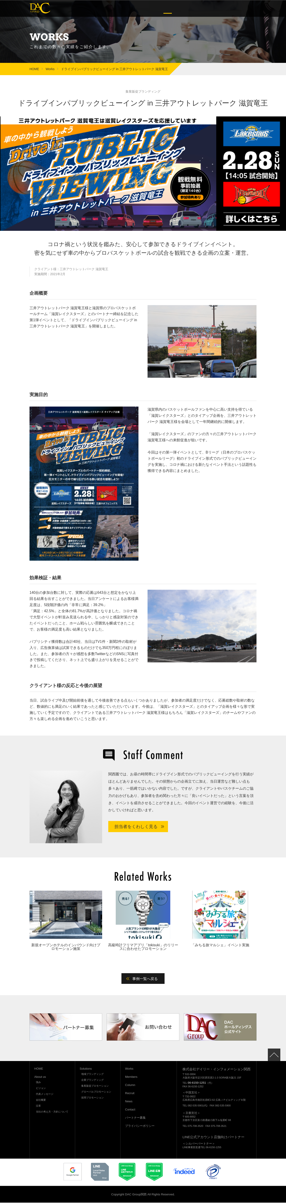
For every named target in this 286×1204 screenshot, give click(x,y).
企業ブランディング (92, 1081)
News (233, 8)
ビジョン (41, 1089)
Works (167, 8)
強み (38, 1083)
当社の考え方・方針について (52, 1112)
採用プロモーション (92, 1098)
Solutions (150, 8)
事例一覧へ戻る (145, 980)
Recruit (219, 8)
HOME (34, 68)
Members (184, 8)
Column (202, 8)
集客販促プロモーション (95, 1087)
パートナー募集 (135, 1118)
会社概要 (41, 1101)
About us (131, 8)
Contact (248, 8)
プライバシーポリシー (140, 1127)
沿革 (38, 1107)
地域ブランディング (92, 1075)
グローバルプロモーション (96, 1092)
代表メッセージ (44, 1095)
